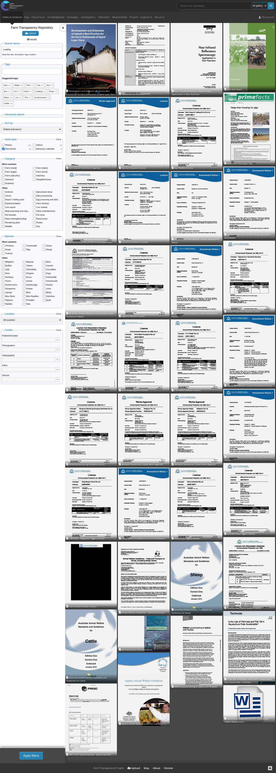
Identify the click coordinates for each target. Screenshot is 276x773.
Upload (30, 33)
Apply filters (31, 755)
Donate (168, 768)
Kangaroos (10, 288)
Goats (8, 249)
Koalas (29, 288)
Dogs (48, 273)
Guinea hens (11, 285)
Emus (28, 277)
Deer (7, 273)
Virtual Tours (38, 17)
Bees (48, 262)
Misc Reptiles (32, 296)
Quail (48, 300)
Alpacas (30, 262)
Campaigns (73, 17)
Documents (10, 149)
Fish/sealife (51, 277)
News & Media (119, 17)
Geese (29, 281)
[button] (57, 339)
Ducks (49, 246)
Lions (48, 288)
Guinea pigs (31, 285)
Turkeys (9, 253)
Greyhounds (52, 281)
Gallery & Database (12, 17)
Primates (30, 300)
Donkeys (9, 277)
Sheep (49, 249)
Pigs (28, 249)
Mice (28, 292)
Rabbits (8, 304)
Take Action (104, 17)
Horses (49, 285)
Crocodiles (51, 269)
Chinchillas (31, 269)
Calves (29, 265)
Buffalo (8, 265)
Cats (7, 269)
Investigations (88, 17)
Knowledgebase (55, 17)
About (156, 768)
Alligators (9, 262)
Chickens (9, 246)
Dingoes (30, 273)
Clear (58, 139)
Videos (39, 145)
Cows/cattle (31, 246)
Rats (28, 304)
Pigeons (9, 300)
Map (26, 17)
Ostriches (50, 296)
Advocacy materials (45, 149)
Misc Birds (10, 296)
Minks (49, 292)
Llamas (8, 292)
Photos (8, 145)
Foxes (8, 281)
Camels (49, 265)
